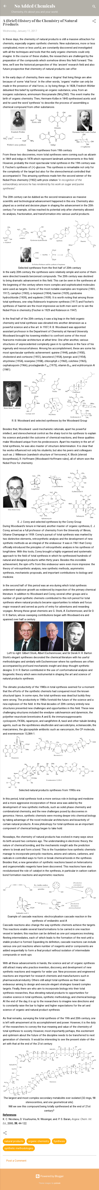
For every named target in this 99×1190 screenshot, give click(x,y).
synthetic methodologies (18, 1148)
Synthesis (59, 1141)
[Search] (94, 7)
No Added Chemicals (34, 6)
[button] (94, 21)
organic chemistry (38, 1141)
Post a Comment (16, 1160)
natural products (14, 1141)
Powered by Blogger (50, 1176)
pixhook (57, 1183)
